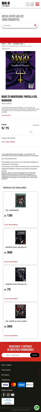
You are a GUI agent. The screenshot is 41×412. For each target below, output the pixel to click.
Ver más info (6, 115)
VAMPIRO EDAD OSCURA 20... (16, 247)
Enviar (34, 355)
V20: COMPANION (12, 210)
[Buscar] (18, 25)
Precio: (4, 125)
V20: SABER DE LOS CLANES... (16, 321)
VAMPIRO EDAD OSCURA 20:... (16, 284)
